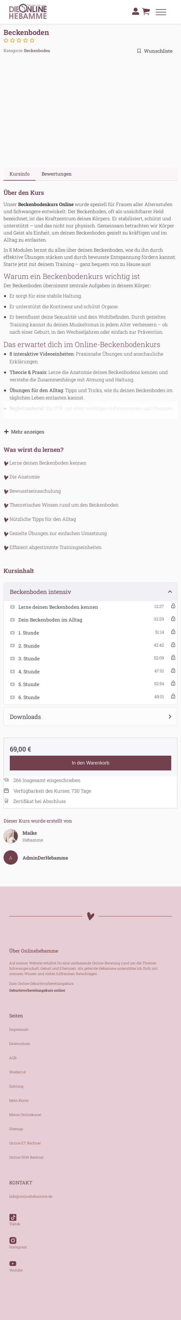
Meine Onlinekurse (25, 1114)
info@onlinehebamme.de (30, 1196)
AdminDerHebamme (45, 858)
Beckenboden (37, 50)
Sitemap (16, 1128)
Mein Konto (19, 1100)
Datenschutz (19, 1043)
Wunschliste (154, 51)
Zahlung (16, 1086)
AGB (13, 1057)
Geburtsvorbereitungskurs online (37, 990)
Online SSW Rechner (26, 1157)
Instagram (18, 1240)
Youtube (16, 1263)
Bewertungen (57, 174)
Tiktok (14, 1217)
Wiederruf (17, 1072)
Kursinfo (19, 174)
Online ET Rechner (25, 1143)
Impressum (18, 1029)
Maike (30, 833)
